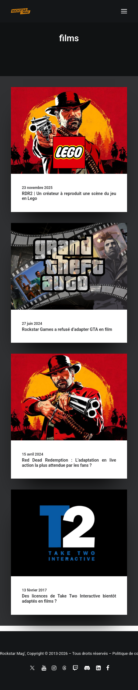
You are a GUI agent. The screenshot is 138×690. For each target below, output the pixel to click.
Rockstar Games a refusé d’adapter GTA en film (67, 329)
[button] (124, 11)
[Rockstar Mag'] (20, 11)
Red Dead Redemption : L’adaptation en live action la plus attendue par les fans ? (69, 463)
